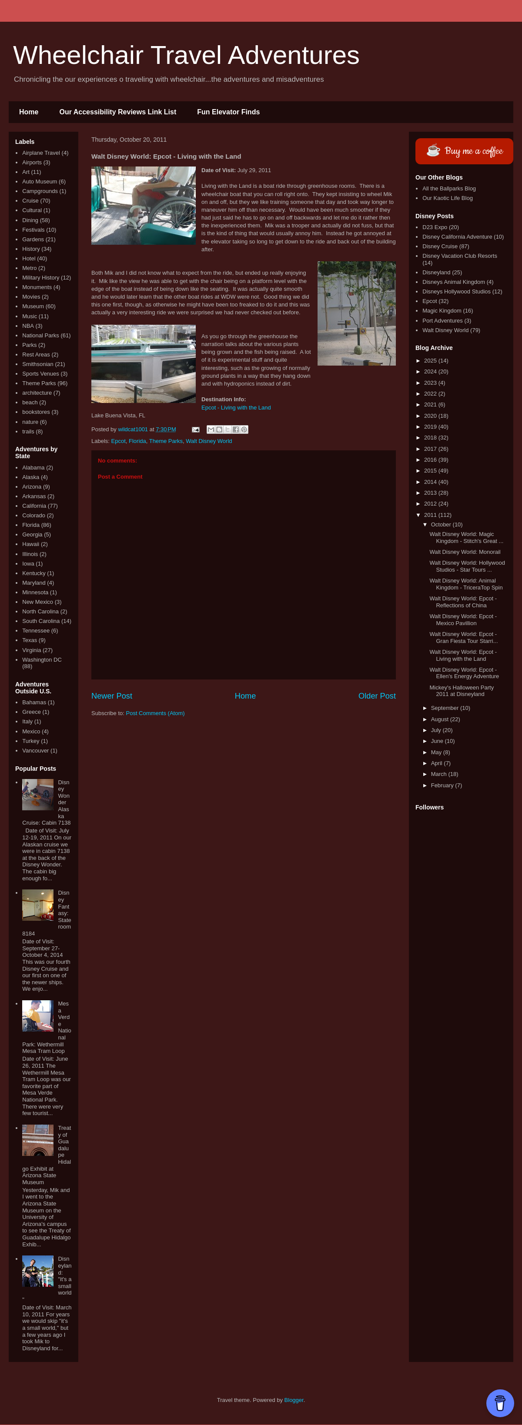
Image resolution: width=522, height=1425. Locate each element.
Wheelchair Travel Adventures (186, 55)
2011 (431, 515)
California (34, 506)
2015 (431, 470)
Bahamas (34, 702)
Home (28, 112)
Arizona (31, 486)
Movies (31, 296)
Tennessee (36, 630)
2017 (431, 449)
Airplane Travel (41, 153)
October (442, 524)
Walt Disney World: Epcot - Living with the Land (463, 655)
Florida (137, 441)
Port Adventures (442, 320)
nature (30, 422)
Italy (27, 721)
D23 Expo (434, 227)
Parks (29, 345)
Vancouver (35, 750)
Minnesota (35, 592)
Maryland (33, 582)
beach (29, 402)
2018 (431, 437)
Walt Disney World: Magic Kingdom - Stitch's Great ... (466, 537)
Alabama (33, 467)
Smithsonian (38, 364)
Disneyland (436, 272)
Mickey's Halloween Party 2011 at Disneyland (461, 691)
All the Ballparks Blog (449, 188)
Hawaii (30, 544)
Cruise (30, 200)
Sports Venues (40, 373)
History (31, 249)
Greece (31, 712)
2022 (431, 393)
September (445, 708)
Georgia (32, 534)
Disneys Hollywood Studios (456, 291)
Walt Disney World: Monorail (464, 552)
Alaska (30, 477)
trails (28, 431)
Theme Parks (166, 441)
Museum (33, 306)
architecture (37, 393)
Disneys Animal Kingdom (453, 282)
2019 (431, 426)
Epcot (118, 441)
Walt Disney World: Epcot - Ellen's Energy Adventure (464, 673)
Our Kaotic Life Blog (447, 198)
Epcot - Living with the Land (236, 407)
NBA (28, 326)
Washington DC (42, 659)
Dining (30, 220)
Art (26, 172)
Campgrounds (40, 191)
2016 (431, 459)
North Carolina (40, 611)
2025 (431, 360)
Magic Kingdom (442, 310)
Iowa (28, 563)
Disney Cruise (440, 246)
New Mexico (37, 602)
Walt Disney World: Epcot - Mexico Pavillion (463, 619)
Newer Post (111, 696)
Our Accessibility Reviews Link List (117, 112)
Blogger (294, 1400)
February (443, 785)
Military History (40, 277)
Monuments (37, 287)
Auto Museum (39, 181)
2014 (431, 482)
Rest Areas (36, 354)
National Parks (40, 335)
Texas (29, 640)
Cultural (32, 210)
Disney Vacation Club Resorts (459, 256)
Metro (29, 268)
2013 (431, 492)
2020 (431, 416)
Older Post (377, 696)
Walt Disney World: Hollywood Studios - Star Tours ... (467, 566)
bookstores (36, 412)
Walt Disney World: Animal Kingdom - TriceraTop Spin (465, 584)
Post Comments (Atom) (155, 713)
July (437, 730)
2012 (431, 503)
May (437, 752)
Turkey (30, 741)
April (437, 763)
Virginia (31, 650)
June (438, 741)
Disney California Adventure (457, 236)
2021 (431, 404)
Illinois (30, 554)
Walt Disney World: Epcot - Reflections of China (463, 602)
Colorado (33, 515)
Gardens (33, 239)
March (439, 774)
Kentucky (33, 573)
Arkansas (34, 496)
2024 (431, 371)
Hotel (28, 258)
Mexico (31, 731)
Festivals (33, 229)
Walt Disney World (209, 441)
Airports (32, 162)
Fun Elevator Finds (228, 112)
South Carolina (41, 621)
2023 (431, 383)
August (440, 719)
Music (29, 316)
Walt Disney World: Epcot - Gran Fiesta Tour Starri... (463, 637)
